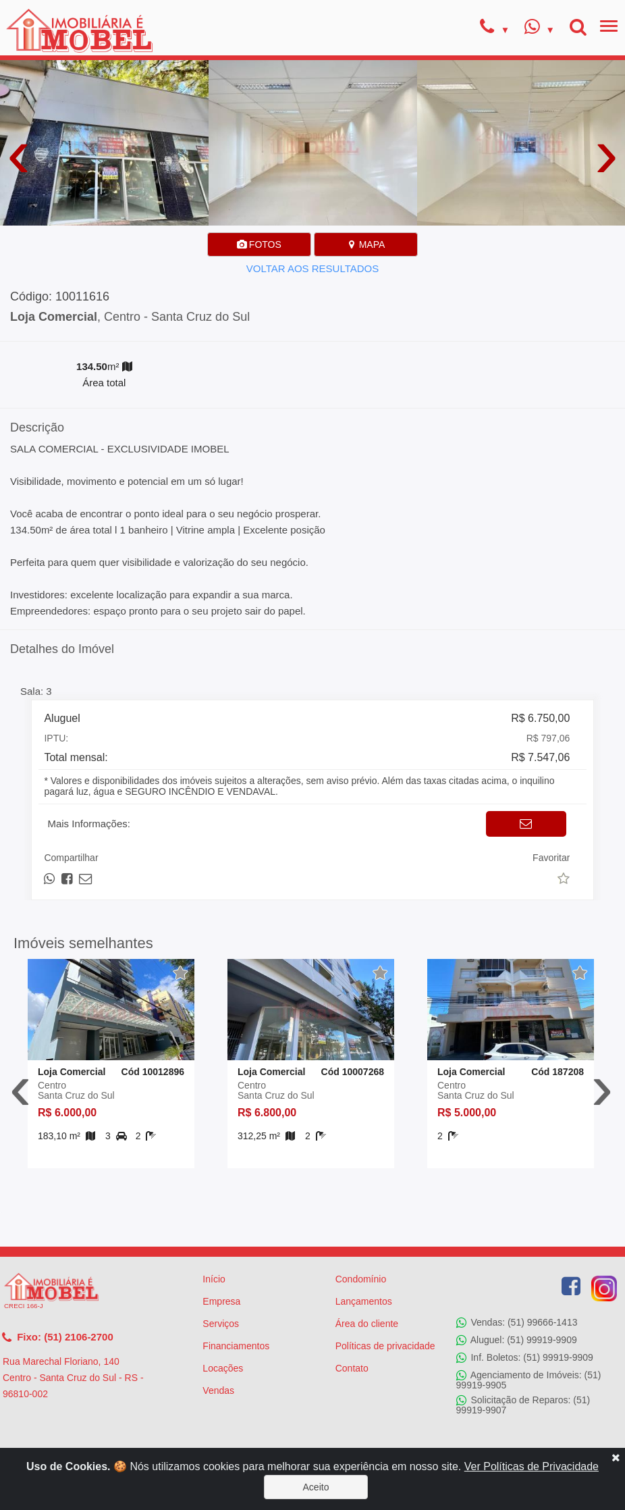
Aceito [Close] (316, 1487)
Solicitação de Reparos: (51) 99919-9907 (523, 1405)
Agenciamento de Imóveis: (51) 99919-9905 (528, 1380)
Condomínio (361, 1279)
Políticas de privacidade (385, 1345)
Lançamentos (363, 1301)
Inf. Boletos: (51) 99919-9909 (524, 1358)
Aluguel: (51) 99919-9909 (516, 1340)
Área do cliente (366, 1323)
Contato (352, 1368)
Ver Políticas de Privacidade (531, 1466)
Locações (222, 1368)
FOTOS (259, 244)
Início (213, 1279)
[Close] (615, 1457)
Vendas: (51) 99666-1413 (517, 1323)
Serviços (220, 1323)
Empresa (221, 1301)
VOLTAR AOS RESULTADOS (312, 268)
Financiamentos (235, 1345)
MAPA (366, 244)
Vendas (218, 1390)
